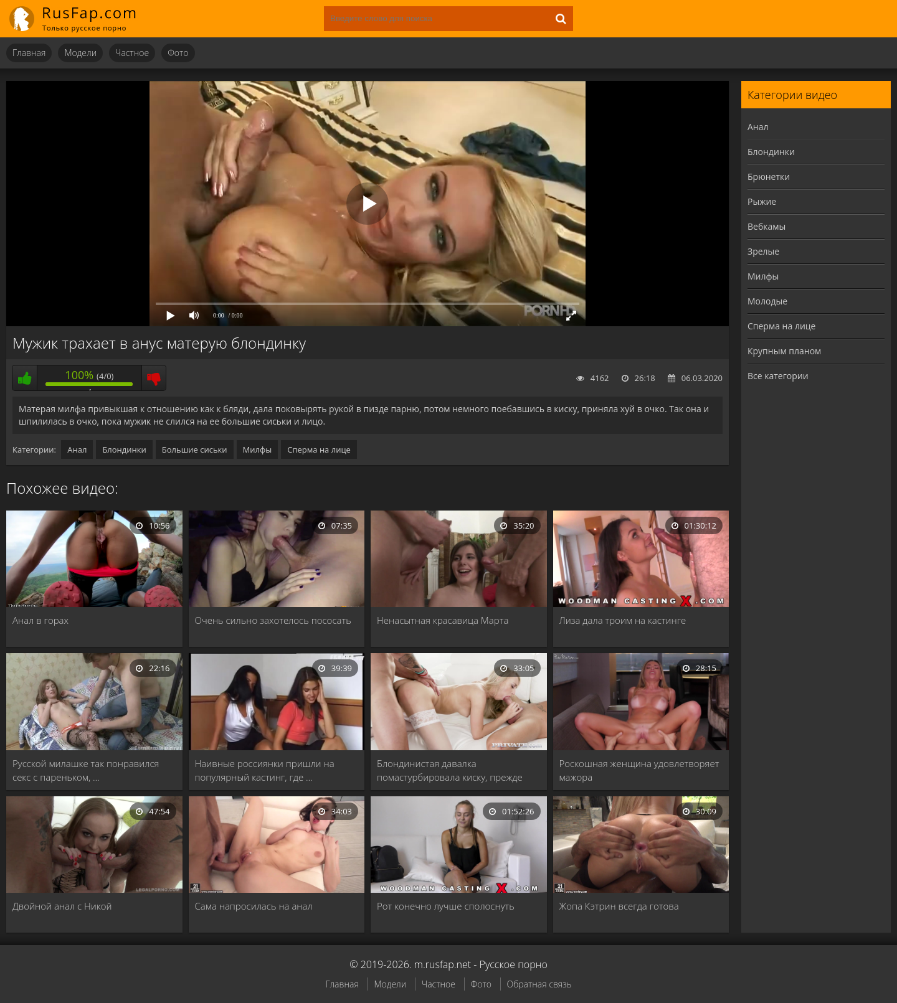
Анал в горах (40, 620)
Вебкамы (766, 226)
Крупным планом (784, 351)
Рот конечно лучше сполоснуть (446, 906)
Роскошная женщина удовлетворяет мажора (639, 770)
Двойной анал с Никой (62, 906)
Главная (28, 53)
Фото (178, 53)
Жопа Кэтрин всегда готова (619, 906)
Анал (77, 449)
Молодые (767, 301)
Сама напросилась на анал (254, 906)
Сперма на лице (319, 449)
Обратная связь (539, 984)
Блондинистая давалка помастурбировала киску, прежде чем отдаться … (450, 770)
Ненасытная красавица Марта (442, 620)
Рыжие (762, 201)
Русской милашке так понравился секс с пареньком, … (85, 770)
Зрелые (763, 251)
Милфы (257, 449)
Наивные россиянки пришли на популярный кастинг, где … (265, 770)
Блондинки (124, 449)
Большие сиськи (194, 449)
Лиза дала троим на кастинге (622, 620)
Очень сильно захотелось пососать (273, 620)
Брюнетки (769, 176)
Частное (132, 53)
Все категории (778, 376)
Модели (80, 53)
